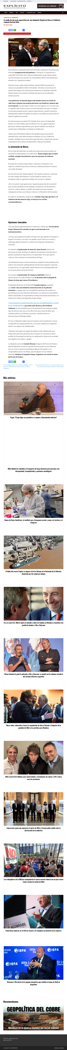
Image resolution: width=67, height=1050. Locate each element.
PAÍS (17, 12)
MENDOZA (11, 12)
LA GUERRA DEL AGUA (30, 12)
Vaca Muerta (29, 1)
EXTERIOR (22, 12)
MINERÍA (39, 12)
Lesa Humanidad (13, 1)
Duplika (62, 1048)
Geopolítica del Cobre (21, 1)
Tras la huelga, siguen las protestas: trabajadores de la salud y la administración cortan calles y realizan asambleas (17, 366)
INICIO (5, 12)
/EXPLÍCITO (14, 1048)
